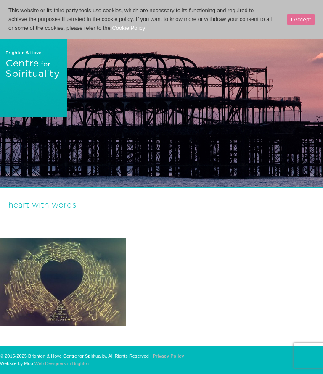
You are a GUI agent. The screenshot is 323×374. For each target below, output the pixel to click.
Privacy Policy (168, 355)
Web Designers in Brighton (62, 363)
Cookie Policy (128, 28)
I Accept (301, 19)
